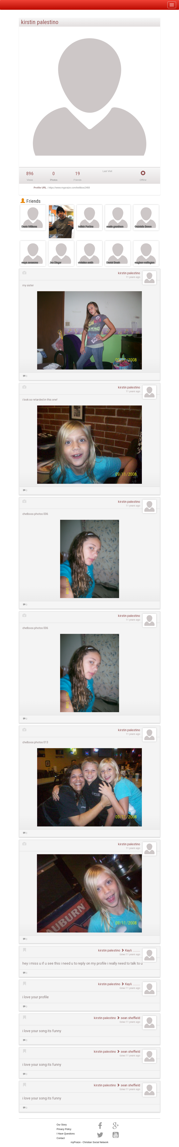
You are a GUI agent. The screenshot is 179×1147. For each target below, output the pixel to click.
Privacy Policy (64, 1129)
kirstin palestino (129, 273)
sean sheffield (128, 1018)
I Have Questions (66, 1133)
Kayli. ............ (130, 950)
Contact (61, 1138)
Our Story (62, 1124)
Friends (30, 201)
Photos (53, 180)
